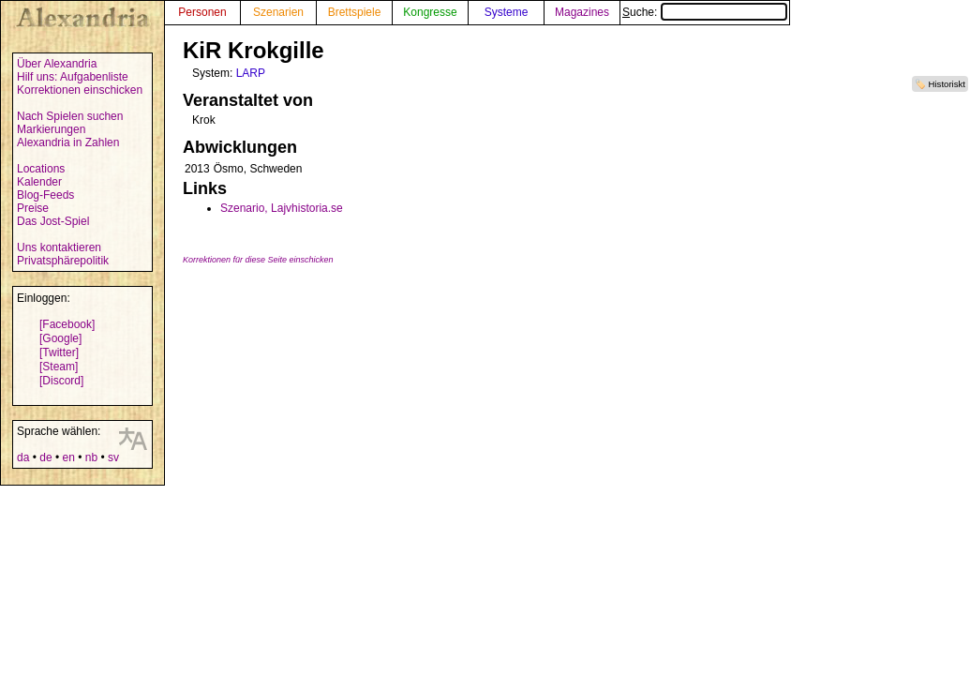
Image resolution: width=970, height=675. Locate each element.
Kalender (39, 181)
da (23, 457)
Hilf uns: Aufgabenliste (72, 76)
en (68, 457)
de (45, 457)
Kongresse (429, 12)
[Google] (60, 338)
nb (91, 457)
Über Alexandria (57, 63)
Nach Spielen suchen (70, 116)
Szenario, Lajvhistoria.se (281, 208)
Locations (41, 168)
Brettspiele (354, 12)
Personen (202, 12)
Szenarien (278, 12)
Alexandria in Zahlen (68, 142)
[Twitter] (59, 352)
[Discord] (61, 380)
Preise (33, 208)
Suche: (704, 12)
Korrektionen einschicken (79, 90)
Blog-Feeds (45, 195)
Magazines (582, 12)
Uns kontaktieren (59, 247)
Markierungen (51, 129)
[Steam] (58, 366)
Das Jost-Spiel (53, 221)
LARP (250, 73)
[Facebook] (67, 324)
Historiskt (947, 84)
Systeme (507, 12)
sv (113, 457)
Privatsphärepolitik (63, 260)
